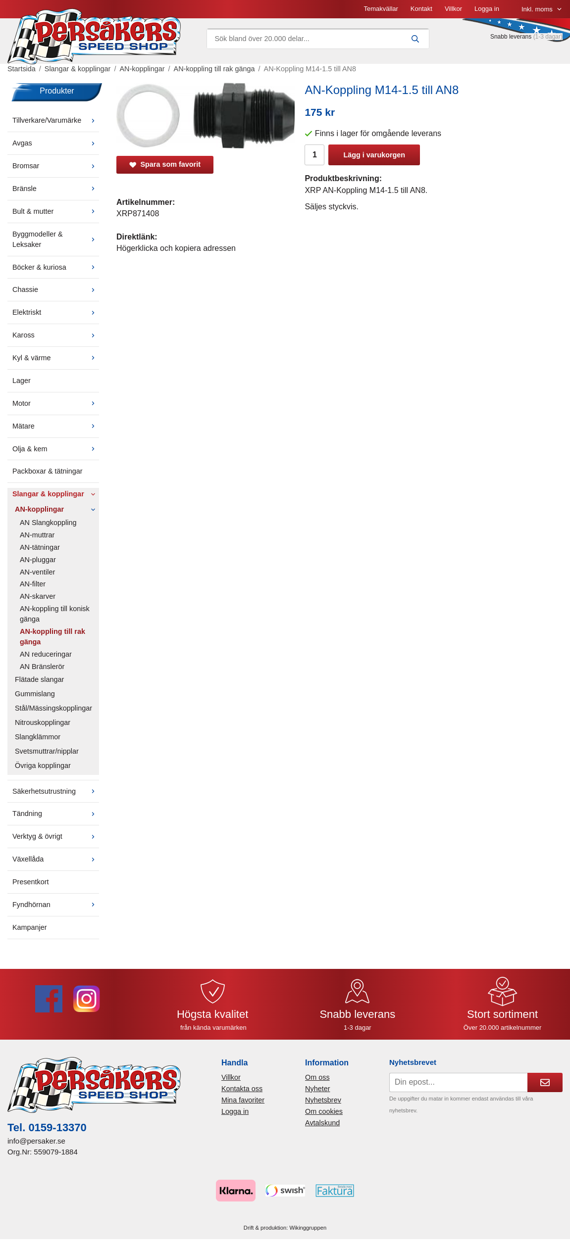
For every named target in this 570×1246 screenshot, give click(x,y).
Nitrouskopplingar (42, 722)
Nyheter (317, 1089)
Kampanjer (29, 927)
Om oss (317, 1077)
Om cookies (324, 1111)
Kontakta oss (241, 1089)
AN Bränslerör (42, 667)
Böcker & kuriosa (55, 267)
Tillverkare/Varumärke (55, 120)
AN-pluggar (38, 560)
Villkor (453, 8)
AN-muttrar (37, 535)
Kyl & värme (55, 358)
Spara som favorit (165, 164)
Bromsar (55, 166)
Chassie (55, 289)
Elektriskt (55, 312)
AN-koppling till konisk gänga (55, 614)
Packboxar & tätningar (47, 471)
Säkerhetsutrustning (55, 791)
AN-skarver (37, 596)
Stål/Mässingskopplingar (53, 708)
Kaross (55, 335)
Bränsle (55, 188)
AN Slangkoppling (48, 523)
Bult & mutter (55, 211)
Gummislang (35, 694)
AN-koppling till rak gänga (52, 636)
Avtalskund (322, 1123)
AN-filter (33, 584)
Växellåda (55, 859)
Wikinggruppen (308, 1228)
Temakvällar (380, 8)
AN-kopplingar (57, 509)
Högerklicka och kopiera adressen (176, 248)
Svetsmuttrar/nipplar (47, 751)
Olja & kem (55, 449)
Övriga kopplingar (43, 765)
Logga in (486, 8)
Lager (21, 380)
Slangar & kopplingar (55, 494)
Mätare (55, 426)
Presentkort (30, 882)
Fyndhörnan (55, 905)
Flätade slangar (39, 679)
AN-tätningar (40, 547)
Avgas (55, 143)
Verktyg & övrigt (55, 836)
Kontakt (421, 8)
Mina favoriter (242, 1100)
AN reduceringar (46, 654)
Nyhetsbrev (323, 1100)
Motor (55, 403)
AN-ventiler (37, 572)
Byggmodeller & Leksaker (55, 239)
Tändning (55, 813)
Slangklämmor (37, 737)
